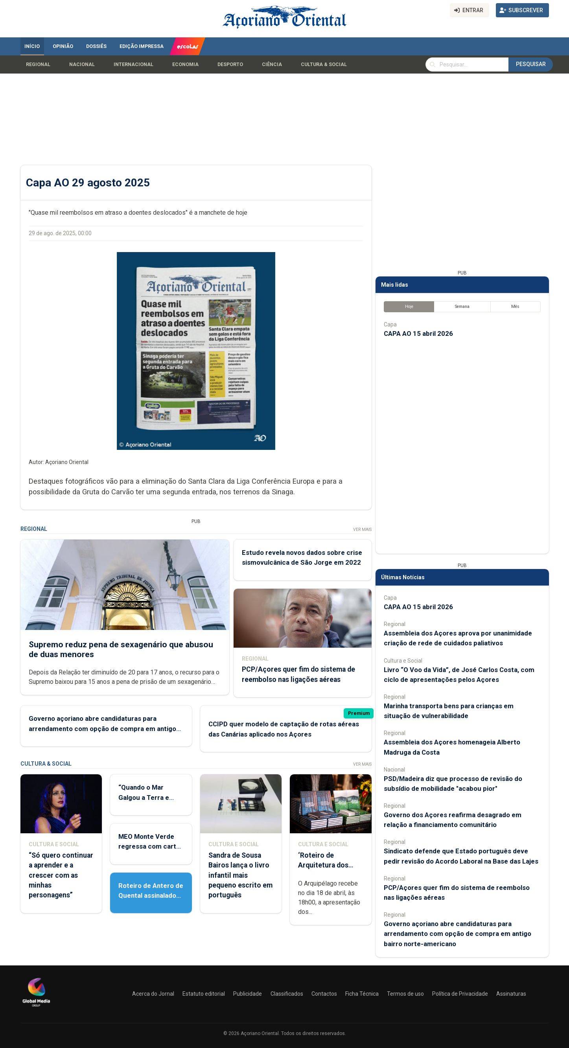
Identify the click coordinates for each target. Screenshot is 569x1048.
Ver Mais (362, 529)
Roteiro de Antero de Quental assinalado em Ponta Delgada (150, 895)
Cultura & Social (324, 64)
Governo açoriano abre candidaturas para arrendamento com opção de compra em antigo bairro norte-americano (102, 728)
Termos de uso (405, 994)
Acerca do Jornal (153, 994)
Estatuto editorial (203, 994)
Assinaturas (511, 994)
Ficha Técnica (362, 994)
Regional (38, 64)
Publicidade (247, 994)
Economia (185, 64)
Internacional (133, 64)
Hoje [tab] (409, 306)
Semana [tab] (462, 306)
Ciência (272, 64)
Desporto (230, 64)
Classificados (287, 994)
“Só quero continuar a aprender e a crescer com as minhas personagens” (61, 875)
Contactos (324, 994)
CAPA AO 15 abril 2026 (418, 333)
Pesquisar (531, 64)
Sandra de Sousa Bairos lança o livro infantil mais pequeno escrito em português (240, 875)
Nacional (82, 64)
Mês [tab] (515, 306)
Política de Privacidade (460, 994)
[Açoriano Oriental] (36, 1007)
